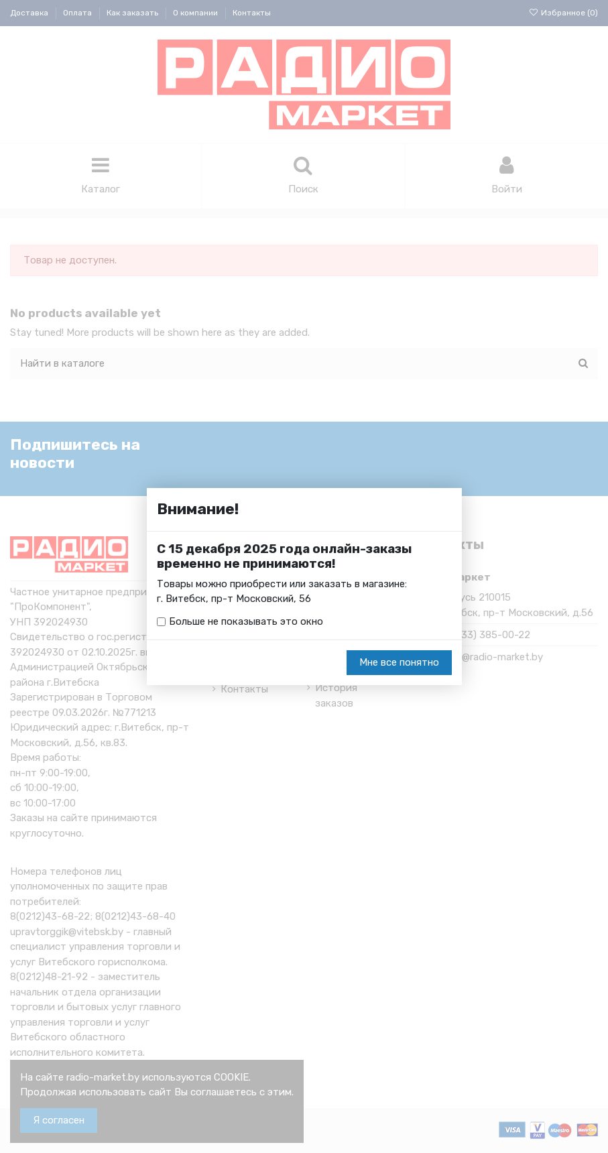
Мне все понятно (399, 663)
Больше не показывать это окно (246, 622)
